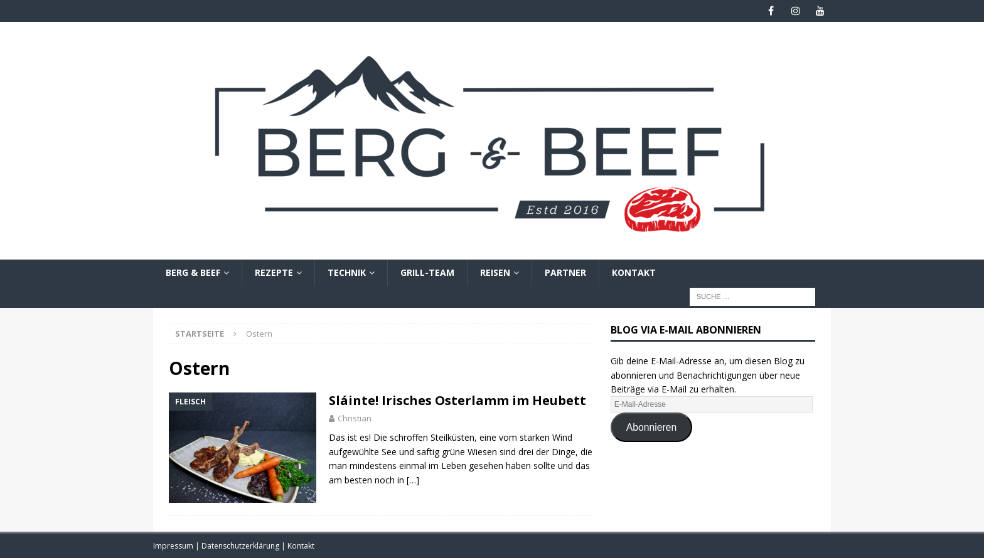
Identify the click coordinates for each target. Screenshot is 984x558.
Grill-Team (427, 272)
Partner (565, 272)
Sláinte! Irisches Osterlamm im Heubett (457, 400)
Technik (347, 272)
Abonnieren (651, 427)
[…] (413, 480)
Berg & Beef (193, 272)
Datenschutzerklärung (241, 545)
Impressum (174, 545)
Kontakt (634, 272)
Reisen (495, 272)
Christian (355, 418)
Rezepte (274, 272)
